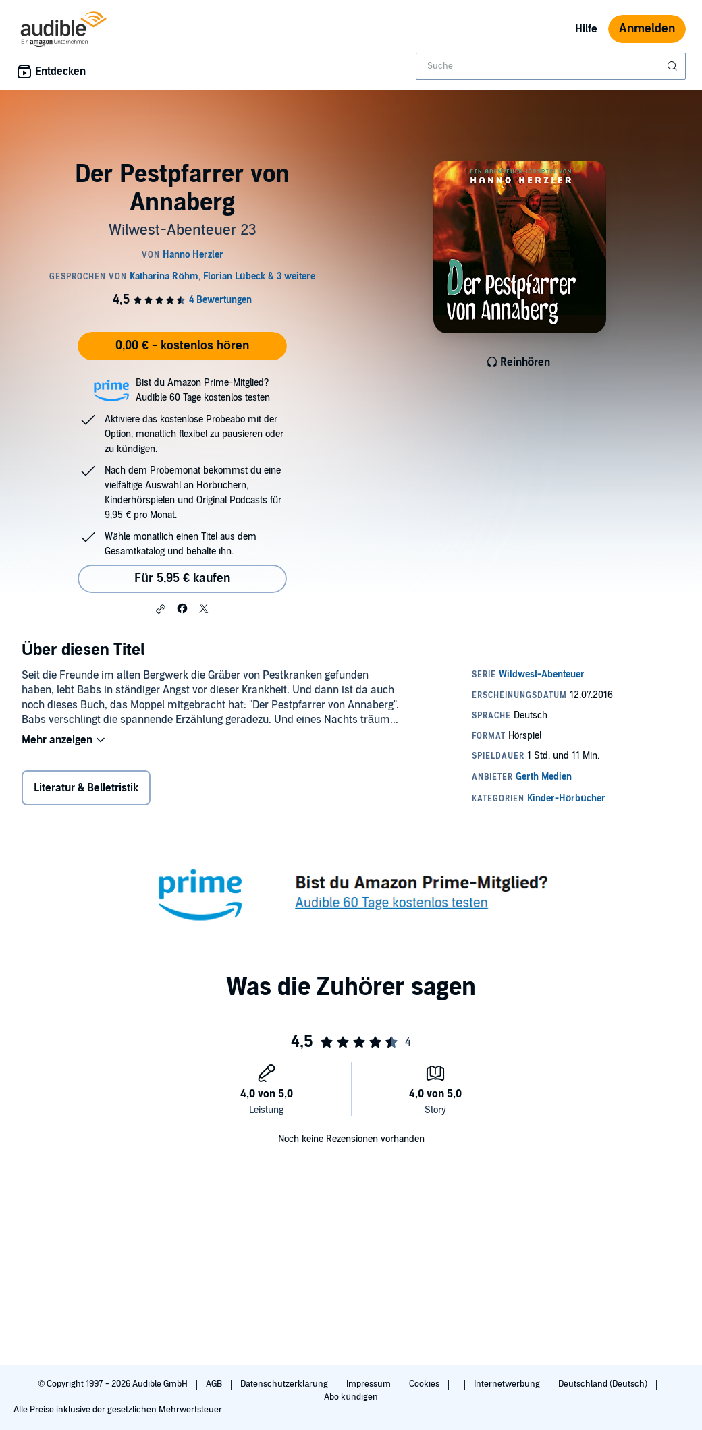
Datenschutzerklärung (285, 1384)
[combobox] (551, 66)
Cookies (425, 1384)
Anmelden (647, 29)
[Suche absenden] (674, 66)
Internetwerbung (508, 1384)
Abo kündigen (350, 1397)
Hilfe (586, 29)
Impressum (369, 1384)
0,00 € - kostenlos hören (182, 346)
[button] (160, 609)
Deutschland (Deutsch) (603, 1384)
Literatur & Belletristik (86, 788)
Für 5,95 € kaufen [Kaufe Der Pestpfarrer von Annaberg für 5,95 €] (182, 578)
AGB (215, 1384)
